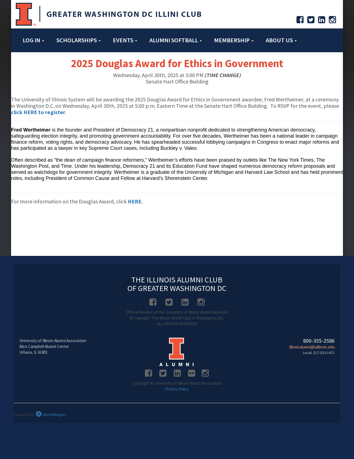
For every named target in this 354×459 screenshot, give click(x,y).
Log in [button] (33, 40)
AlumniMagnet (51, 414)
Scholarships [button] (78, 40)
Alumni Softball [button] (175, 40)
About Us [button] (281, 40)
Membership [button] (234, 40)
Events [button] (125, 40)
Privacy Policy (177, 389)
